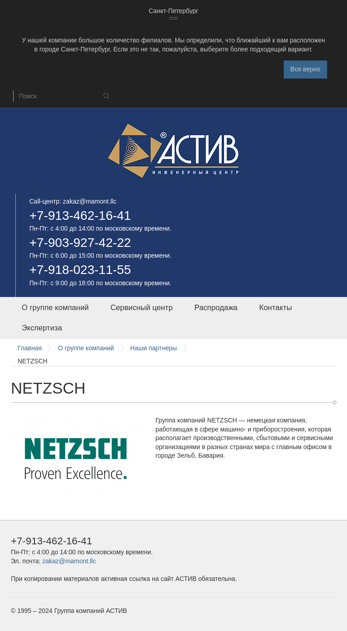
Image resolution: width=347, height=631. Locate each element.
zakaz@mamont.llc (89, 201)
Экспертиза (42, 328)
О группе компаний (55, 307)
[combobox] (173, 11)
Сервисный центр (141, 307)
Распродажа (215, 307)
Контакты (275, 307)
